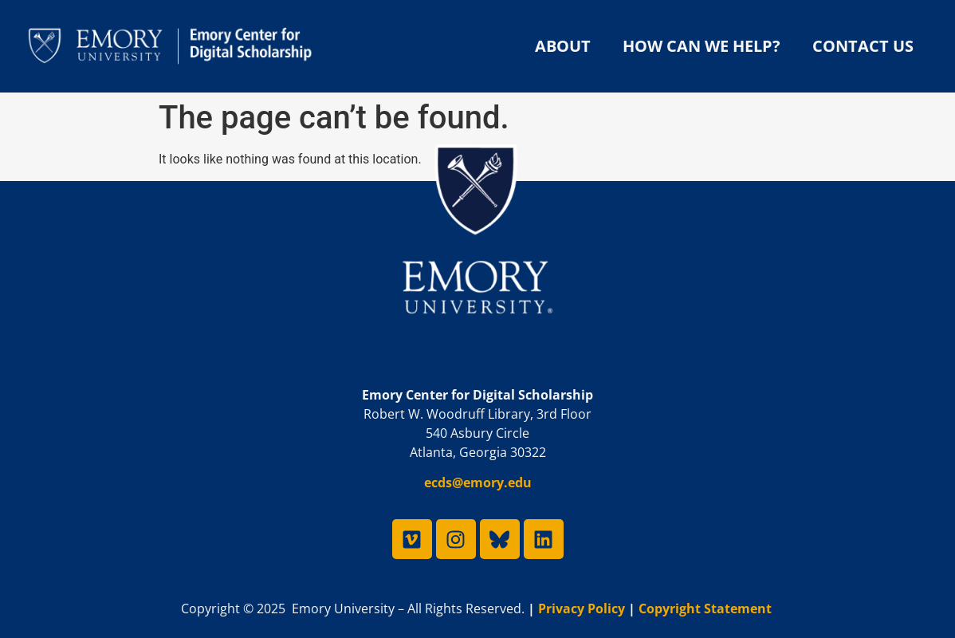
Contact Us (863, 46)
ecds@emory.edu (478, 482)
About (563, 46)
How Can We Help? (701, 46)
